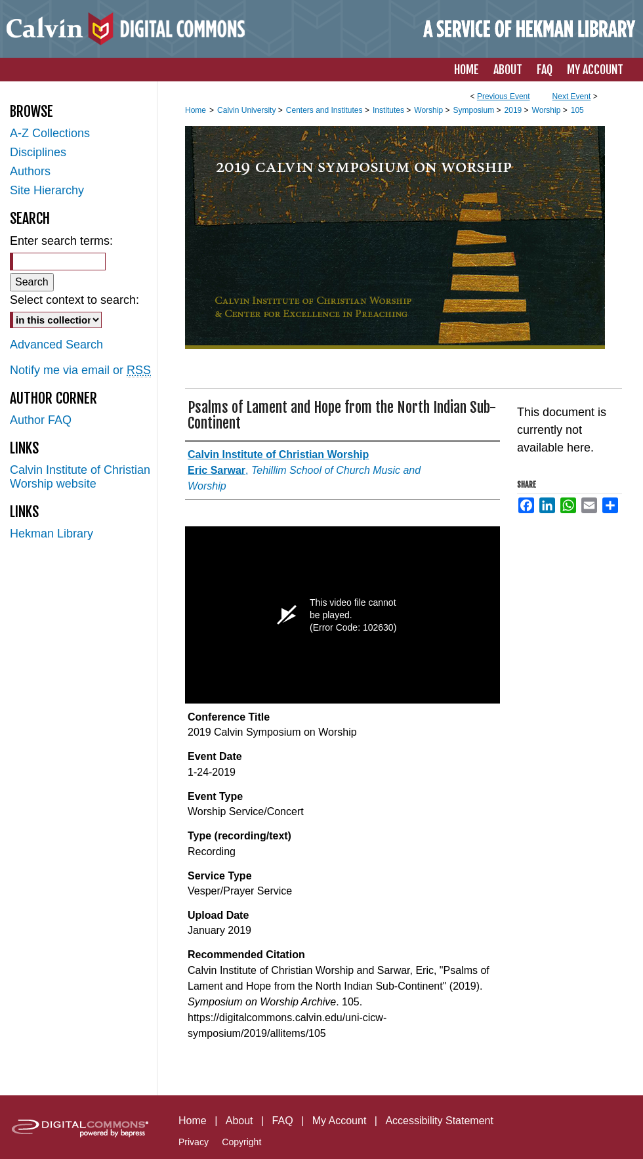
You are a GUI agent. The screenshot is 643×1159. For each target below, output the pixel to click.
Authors (30, 171)
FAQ (282, 1120)
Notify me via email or (80, 370)
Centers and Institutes (325, 110)
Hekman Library (51, 533)
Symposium (474, 110)
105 (577, 110)
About (239, 1120)
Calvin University (247, 110)
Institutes (389, 110)
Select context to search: (74, 299)
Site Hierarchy (47, 190)
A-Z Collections (50, 133)
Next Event (571, 96)
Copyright (241, 1142)
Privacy (193, 1142)
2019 (514, 110)
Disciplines (38, 152)
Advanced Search (56, 344)
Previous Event (503, 96)
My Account (339, 1120)
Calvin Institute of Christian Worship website (80, 476)
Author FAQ (41, 420)
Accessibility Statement (439, 1120)
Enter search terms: (61, 240)
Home (195, 110)
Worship (429, 110)
